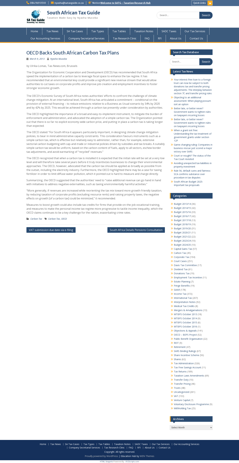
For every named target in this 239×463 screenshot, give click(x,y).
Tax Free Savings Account (187, 367)
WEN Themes (147, 456)
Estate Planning (182, 281)
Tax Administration (184, 363)
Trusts (177, 387)
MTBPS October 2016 (185, 326)
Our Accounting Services (45, 38)
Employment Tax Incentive (188, 277)
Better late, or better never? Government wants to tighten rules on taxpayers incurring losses (192, 112)
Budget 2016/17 (182, 216)
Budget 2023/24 (182, 240)
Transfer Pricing (182, 383)
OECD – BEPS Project (185, 334)
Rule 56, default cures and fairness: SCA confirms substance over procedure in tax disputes (192, 174)
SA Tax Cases (75, 31)
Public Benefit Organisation (188, 338)
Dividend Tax (181, 269)
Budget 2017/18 (182, 220)
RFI (160, 38)
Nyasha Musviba (58, 58)
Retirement (180, 347)
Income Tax (180, 293)
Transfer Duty (181, 379)
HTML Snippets (106, 461)
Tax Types (97, 31)
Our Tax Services (195, 31)
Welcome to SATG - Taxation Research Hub (125, 2)
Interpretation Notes (185, 302)
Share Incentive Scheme (186, 355)
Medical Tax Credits (184, 306)
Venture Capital (182, 400)
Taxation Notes (143, 31)
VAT (176, 396)
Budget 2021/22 (182, 236)
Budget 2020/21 (182, 232)
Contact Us (196, 38)
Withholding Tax (182, 408)
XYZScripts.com (132, 461)
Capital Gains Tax (183, 248)
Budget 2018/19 (182, 224)
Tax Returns (180, 371)
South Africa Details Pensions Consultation (136, 230)
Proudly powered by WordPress (101, 456)
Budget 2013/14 (182, 203)
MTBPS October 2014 (185, 318)
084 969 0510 (38, 2)
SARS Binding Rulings (185, 351)
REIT (176, 342)
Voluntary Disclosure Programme (191, 404)
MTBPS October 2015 (185, 322)
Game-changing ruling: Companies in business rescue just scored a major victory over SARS (193, 148)
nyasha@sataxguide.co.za (69, 2)
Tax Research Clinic (124, 38)
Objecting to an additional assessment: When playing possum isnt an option (192, 101)
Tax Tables (119, 31)
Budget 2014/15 (182, 208)
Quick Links (199, 2)
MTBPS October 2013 (185, 314)
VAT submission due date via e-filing (51, 230)
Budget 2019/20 (182, 228)
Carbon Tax (36, 218)
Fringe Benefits (182, 285)
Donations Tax (182, 273)
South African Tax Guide (73, 13)
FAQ (147, 38)
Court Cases (180, 261)
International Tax (183, 297)
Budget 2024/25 (182, 244)
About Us (175, 38)
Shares (177, 359)
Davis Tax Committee (185, 265)
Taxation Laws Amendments (189, 375)
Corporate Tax (181, 257)
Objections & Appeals (185, 330)
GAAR (177, 289)
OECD (64, 218)
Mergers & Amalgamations (188, 310)
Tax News (52, 31)
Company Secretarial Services (86, 38)
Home (34, 31)
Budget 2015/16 (182, 212)
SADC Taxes (169, 31)
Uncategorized (181, 391)
